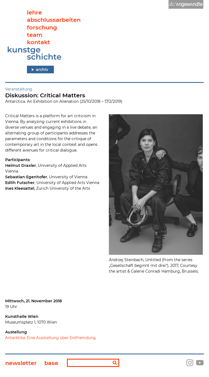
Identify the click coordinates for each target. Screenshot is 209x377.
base (51, 363)
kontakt (38, 42)
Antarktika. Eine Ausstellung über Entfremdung (50, 337)
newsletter (21, 363)
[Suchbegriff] (93, 363)
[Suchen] (115, 363)
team (34, 34)
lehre (34, 12)
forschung (42, 27)
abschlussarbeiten (54, 19)
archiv (42, 69)
